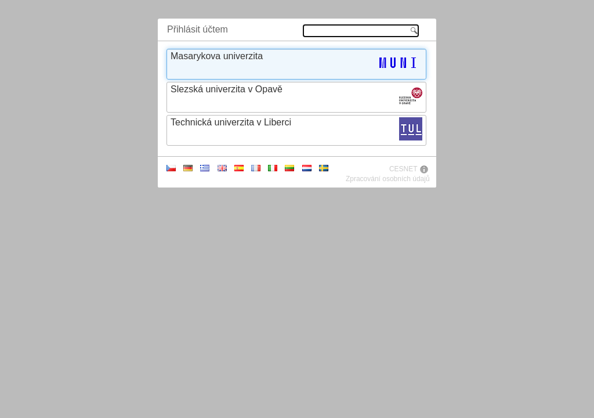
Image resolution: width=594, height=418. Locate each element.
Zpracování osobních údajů (388, 179)
